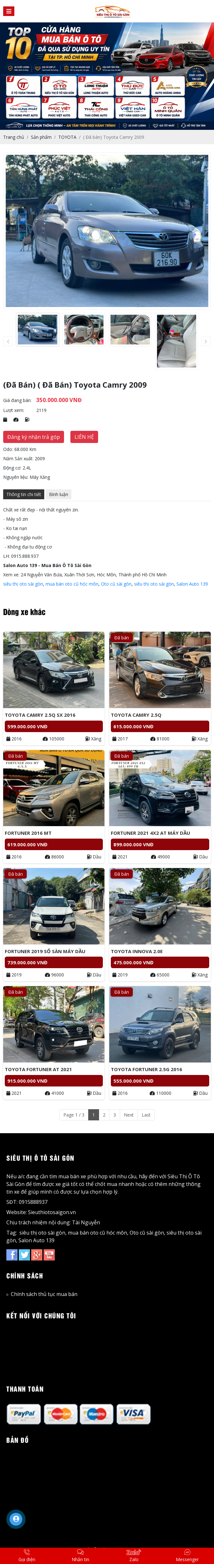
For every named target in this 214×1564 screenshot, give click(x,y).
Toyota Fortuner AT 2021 (38, 1069)
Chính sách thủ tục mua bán (41, 1294)
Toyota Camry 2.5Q (136, 715)
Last (146, 1115)
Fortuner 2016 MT (28, 833)
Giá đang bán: (17, 400)
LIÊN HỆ (84, 436)
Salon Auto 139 (192, 584)
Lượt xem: (13, 410)
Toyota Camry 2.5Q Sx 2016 (40, 715)
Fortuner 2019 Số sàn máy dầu (45, 951)
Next (129, 1115)
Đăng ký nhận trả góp (33, 436)
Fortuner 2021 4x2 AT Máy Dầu (150, 833)
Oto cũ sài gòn (116, 584)
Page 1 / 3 (73, 1115)
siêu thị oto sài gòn (23, 584)
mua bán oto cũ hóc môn (72, 584)
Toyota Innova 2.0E (137, 951)
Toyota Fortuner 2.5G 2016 (146, 1069)
